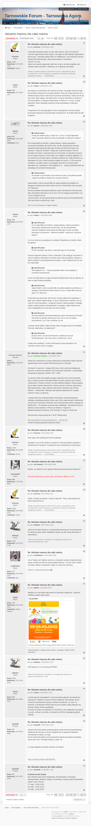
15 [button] (82, 38)
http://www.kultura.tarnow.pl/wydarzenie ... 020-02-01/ (47, 420)
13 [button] (74, 38)
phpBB (65, 811)
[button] (56, 38)
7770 (13, 603)
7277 (13, 571)
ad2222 (15, 597)
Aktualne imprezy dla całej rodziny (26, 33)
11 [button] (67, 38)
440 (13, 729)
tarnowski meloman (15, 355)
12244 (14, 541)
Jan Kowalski (15, 474)
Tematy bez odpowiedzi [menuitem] (67, 9)
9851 (13, 136)
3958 (13, 90)
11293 (14, 62)
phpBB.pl (71, 814)
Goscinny (15, 56)
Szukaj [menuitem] (11, 23)
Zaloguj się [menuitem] (81, 5)
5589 (13, 479)
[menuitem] (61, 818)
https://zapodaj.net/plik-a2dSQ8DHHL (41, 759)
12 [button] (71, 38)
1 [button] (62, 38)
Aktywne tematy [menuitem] (82, 9)
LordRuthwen (15, 566)
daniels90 (15, 724)
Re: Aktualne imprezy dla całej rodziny (45, 44)
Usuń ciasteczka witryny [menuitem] (31, 807)
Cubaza (15, 85)
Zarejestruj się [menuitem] (69, 5)
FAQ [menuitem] (4, 23)
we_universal (58, 816)
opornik (15, 131)
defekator (15, 535)
